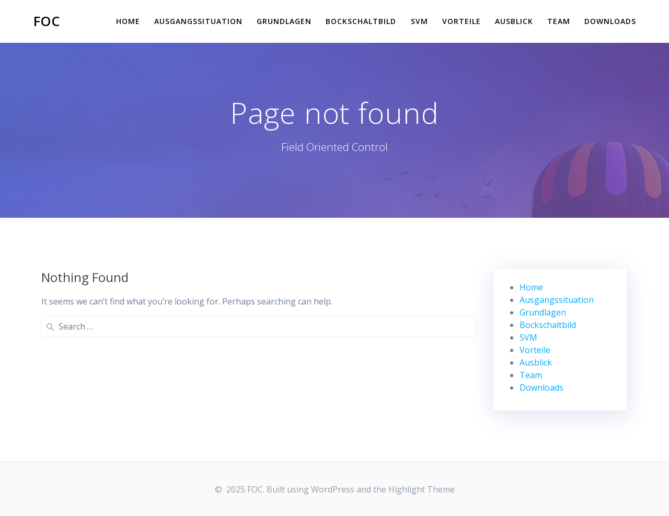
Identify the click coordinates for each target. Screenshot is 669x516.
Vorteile (461, 21)
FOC (46, 21)
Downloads (610, 21)
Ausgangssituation (198, 21)
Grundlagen (284, 21)
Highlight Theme (421, 489)
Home (128, 21)
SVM (419, 21)
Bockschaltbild (361, 21)
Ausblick (514, 21)
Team (558, 21)
